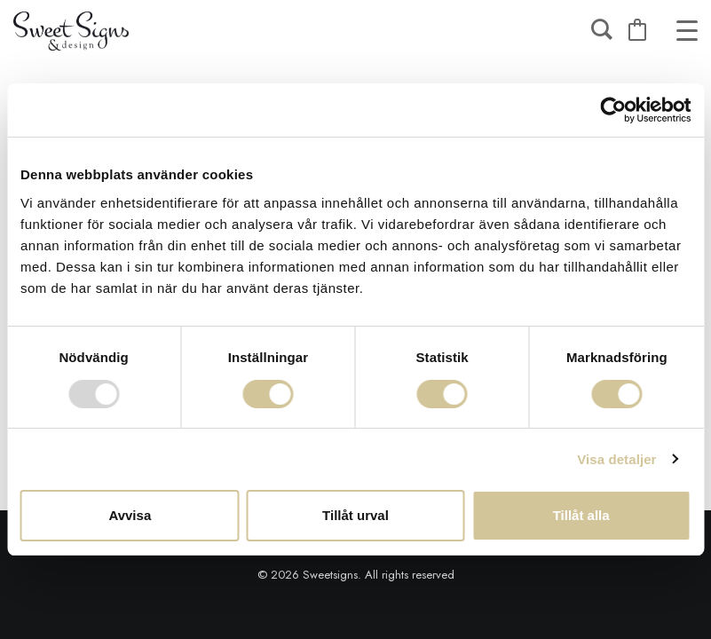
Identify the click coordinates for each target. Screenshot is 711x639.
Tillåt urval (355, 515)
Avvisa (129, 515)
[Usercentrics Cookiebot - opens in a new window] (613, 110)
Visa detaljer (616, 459)
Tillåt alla (581, 515)
